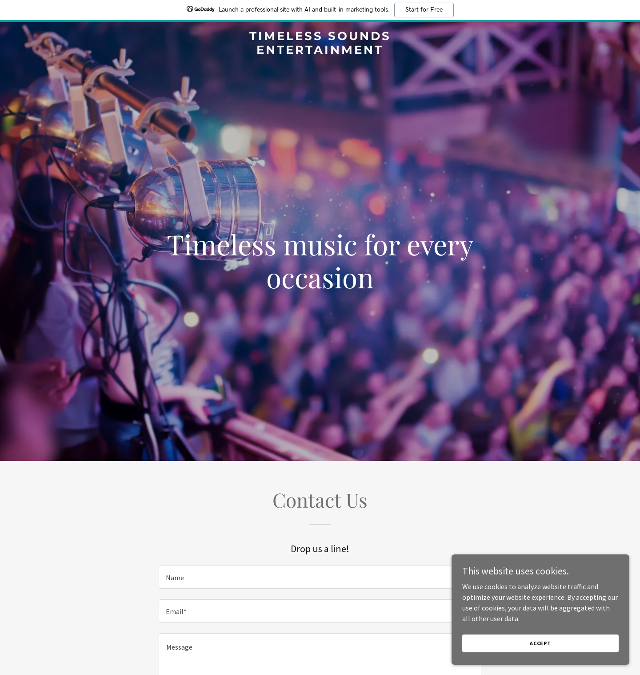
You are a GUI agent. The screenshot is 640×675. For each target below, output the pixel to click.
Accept (540, 643)
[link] (320, 51)
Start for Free (424, 10)
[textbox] (320, 577)
